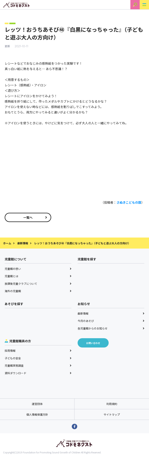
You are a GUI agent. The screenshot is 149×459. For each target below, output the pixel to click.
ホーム (7, 243)
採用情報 (38, 351)
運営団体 (37, 404)
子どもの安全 (38, 358)
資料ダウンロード (38, 373)
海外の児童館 (38, 291)
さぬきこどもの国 (128, 202)
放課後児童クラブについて (38, 284)
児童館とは (38, 276)
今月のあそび (111, 321)
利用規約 (111, 404)
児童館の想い (38, 269)
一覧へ (35, 217)
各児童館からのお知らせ (111, 328)
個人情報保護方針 (37, 414)
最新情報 (22, 243)
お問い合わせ (93, 343)
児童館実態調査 (38, 365)
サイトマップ (112, 414)
